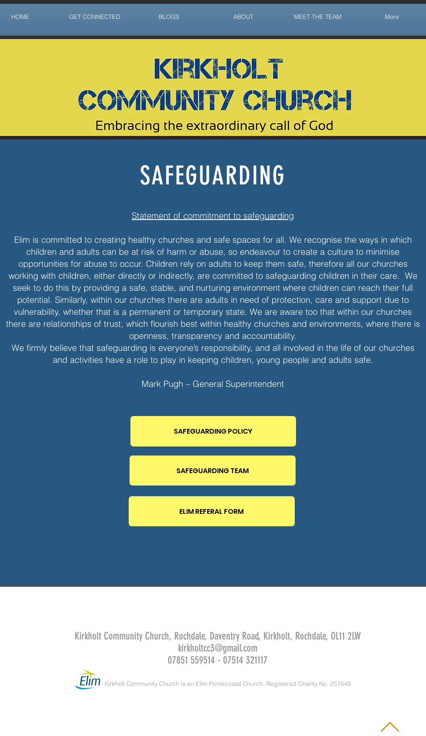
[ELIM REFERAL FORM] (212, 511)
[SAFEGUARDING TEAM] (213, 470)
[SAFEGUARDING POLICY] (213, 431)
